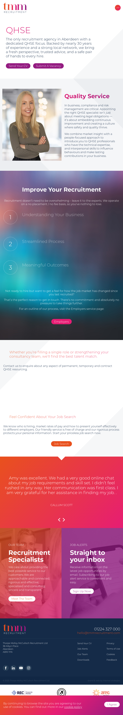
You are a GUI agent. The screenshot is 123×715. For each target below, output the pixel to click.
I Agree (112, 704)
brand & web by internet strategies (104, 680)
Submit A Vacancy (48, 66)
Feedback (112, 660)
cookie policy (73, 707)
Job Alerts (82, 649)
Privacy (110, 643)
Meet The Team (21, 598)
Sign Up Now (82, 591)
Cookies (111, 654)
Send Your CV (18, 66)
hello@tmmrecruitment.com (98, 633)
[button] (66, 521)
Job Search (61, 444)
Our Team (82, 654)
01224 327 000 (107, 629)
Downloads (83, 660)
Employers (61, 321)
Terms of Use (113, 649)
